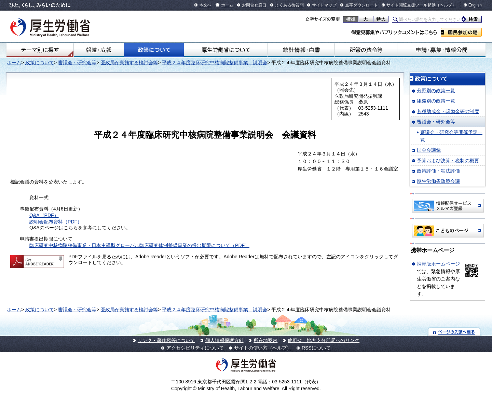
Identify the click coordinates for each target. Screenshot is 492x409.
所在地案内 (265, 340)
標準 (350, 19)
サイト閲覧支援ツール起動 (411, 5)
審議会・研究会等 (77, 62)
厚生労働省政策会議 (438, 181)
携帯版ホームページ (438, 264)
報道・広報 (99, 50)
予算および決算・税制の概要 (448, 160)
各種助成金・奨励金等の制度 (448, 111)
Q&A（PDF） (44, 215)
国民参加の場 (461, 32)
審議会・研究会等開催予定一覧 (451, 135)
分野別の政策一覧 (436, 90)
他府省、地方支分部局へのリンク (323, 340)
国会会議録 (429, 150)
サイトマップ (324, 5)
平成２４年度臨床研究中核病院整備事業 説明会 (214, 62)
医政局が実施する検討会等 (129, 62)
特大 (380, 19)
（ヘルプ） (446, 5)
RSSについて (316, 348)
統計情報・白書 (301, 50)
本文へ (205, 5)
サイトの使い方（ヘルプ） (262, 348)
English (475, 5)
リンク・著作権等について (166, 340)
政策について (153, 50)
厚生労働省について (226, 50)
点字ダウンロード (361, 5)
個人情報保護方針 (224, 340)
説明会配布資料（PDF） (55, 221)
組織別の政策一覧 (436, 101)
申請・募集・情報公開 (441, 50)
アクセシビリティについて (195, 348)
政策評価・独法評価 (438, 171)
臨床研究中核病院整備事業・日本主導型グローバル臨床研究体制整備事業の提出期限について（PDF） (139, 245)
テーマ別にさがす (40, 50)
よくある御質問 (289, 5)
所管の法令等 (366, 50)
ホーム (227, 5)
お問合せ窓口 (254, 5)
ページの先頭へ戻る (454, 331)
